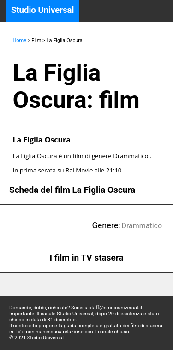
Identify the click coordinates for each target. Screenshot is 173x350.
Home (20, 40)
